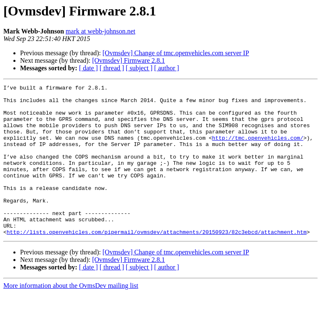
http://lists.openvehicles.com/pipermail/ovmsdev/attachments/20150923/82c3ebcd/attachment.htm (157, 262)
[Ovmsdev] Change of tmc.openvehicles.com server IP (175, 52)
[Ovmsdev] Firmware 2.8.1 (128, 60)
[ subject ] (139, 68)
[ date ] (88, 68)
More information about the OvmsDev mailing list (70, 315)
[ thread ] (111, 68)
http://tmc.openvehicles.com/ (257, 149)
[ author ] (166, 68)
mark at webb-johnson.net (100, 31)
